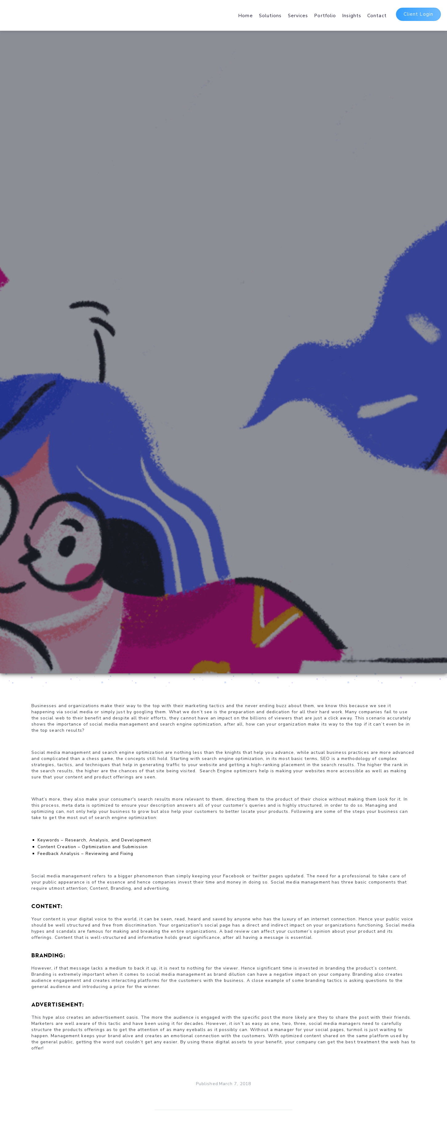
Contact (377, 16)
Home (245, 16)
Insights (351, 16)
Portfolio (325, 16)
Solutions (270, 16)
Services (298, 16)
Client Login (418, 14)
